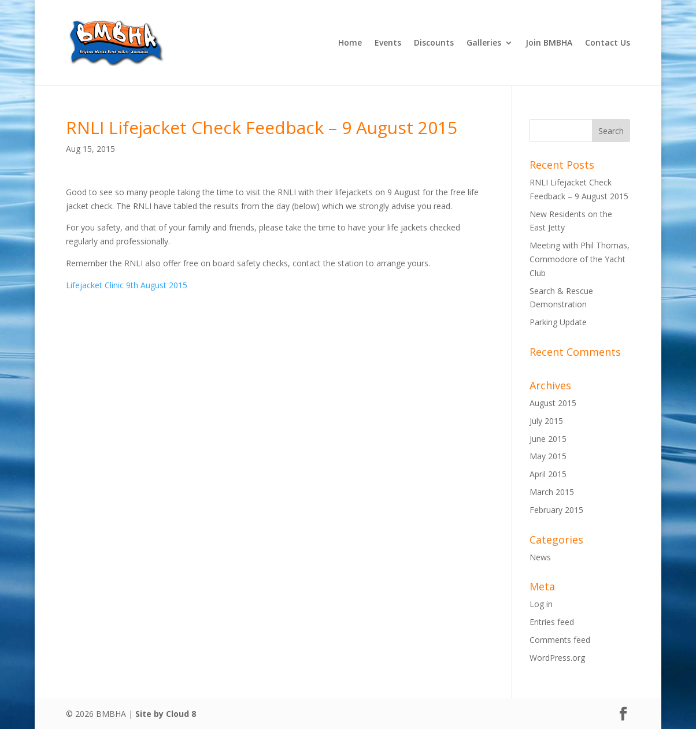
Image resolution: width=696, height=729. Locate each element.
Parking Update (558, 322)
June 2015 (548, 438)
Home (350, 43)
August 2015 (553, 402)
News (540, 557)
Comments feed (560, 639)
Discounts (434, 43)
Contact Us (607, 43)
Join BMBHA (548, 43)
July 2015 (546, 420)
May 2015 (548, 456)
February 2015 (556, 509)
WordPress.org (557, 657)
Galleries (484, 43)
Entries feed (552, 621)
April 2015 (548, 473)
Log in (541, 603)
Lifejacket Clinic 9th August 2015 (126, 285)
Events (388, 43)
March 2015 (552, 491)
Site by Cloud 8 (165, 713)
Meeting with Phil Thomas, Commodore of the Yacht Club (580, 259)
